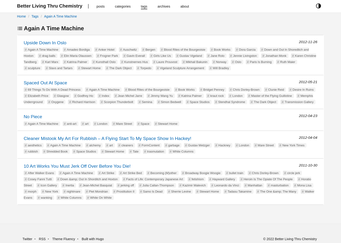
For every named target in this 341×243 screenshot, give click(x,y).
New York (51, 191)
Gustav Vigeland (190, 56)
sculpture (34, 68)
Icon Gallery (48, 185)
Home (21, 16)
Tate (136, 151)
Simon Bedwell (171, 102)
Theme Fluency (64, 239)
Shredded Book (57, 151)
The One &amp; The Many (278, 191)
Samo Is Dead (152, 191)
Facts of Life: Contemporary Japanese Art (154, 179)
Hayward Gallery (223, 179)
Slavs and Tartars (60, 68)
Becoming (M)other (163, 173)
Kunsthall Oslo (106, 62)
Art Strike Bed (132, 173)
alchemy (95, 145)
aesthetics (35, 145)
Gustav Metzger (199, 145)
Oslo (238, 62)
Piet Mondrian (98, 191)
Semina (147, 102)
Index (105, 96)
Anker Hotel (106, 49)
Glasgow (63, 96)
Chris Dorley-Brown (246, 89)
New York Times (293, 145)
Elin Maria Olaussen (77, 56)
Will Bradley (221, 68)
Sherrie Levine (181, 191)
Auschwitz (130, 49)
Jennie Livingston (245, 56)
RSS (42, 239)
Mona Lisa (304, 185)
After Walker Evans (41, 173)
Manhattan (255, 185)
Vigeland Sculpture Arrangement (182, 68)
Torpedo (145, 68)
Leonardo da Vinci (226, 185)
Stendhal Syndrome (231, 102)
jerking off (127, 185)
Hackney (224, 145)
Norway (221, 62)
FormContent (151, 145)
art (87, 124)
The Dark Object (120, 68)
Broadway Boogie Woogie (202, 173)
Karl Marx (51, 62)
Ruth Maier (287, 62)
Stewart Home (91, 68)
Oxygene (57, 102)
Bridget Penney (213, 89)
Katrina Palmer (77, 62)
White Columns (183, 151)
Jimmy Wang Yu (162, 96)
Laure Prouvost (166, 62)
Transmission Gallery (299, 102)
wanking (46, 197)
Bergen (150, 49)
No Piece (33, 116)
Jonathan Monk (276, 56)
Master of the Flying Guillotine (271, 96)
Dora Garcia (247, 49)
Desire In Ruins (303, 89)
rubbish (33, 151)
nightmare (73, 191)
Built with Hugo (93, 239)
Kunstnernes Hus (136, 62)
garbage (173, 145)
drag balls (48, 56)
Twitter (27, 239)
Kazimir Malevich (194, 185)
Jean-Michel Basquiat (97, 185)
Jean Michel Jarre (130, 96)
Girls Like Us (162, 56)
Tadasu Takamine (239, 191)
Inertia (69, 185)
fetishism (198, 179)
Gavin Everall (136, 56)
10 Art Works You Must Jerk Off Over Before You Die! (77, 166)
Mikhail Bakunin (196, 62)
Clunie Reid (276, 89)
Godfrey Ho (85, 96)
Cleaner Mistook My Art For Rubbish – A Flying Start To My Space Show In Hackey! (107, 138)
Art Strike (108, 173)
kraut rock (217, 96)
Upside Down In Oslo (45, 42)
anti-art (71, 124)
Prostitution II (126, 191)
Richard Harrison (83, 102)
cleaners (127, 145)
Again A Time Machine (60, 16)
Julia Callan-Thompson (158, 185)
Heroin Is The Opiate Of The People (268, 179)
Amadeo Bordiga (78, 49)
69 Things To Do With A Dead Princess (54, 89)
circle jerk (293, 173)
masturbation (280, 185)
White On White (101, 197)
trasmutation (155, 151)
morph (32, 191)
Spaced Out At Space (45, 82)
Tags (35, 16)
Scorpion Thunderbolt (118, 102)
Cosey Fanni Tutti (40, 179)
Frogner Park (109, 56)
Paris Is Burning (261, 62)
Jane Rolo (217, 56)
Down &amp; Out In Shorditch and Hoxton (89, 179)
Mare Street (124, 124)
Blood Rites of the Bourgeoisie (184, 49)
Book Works (222, 49)
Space (145, 124)
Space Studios (200, 102)
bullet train (236, 173)
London (237, 96)
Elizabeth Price (38, 96)
